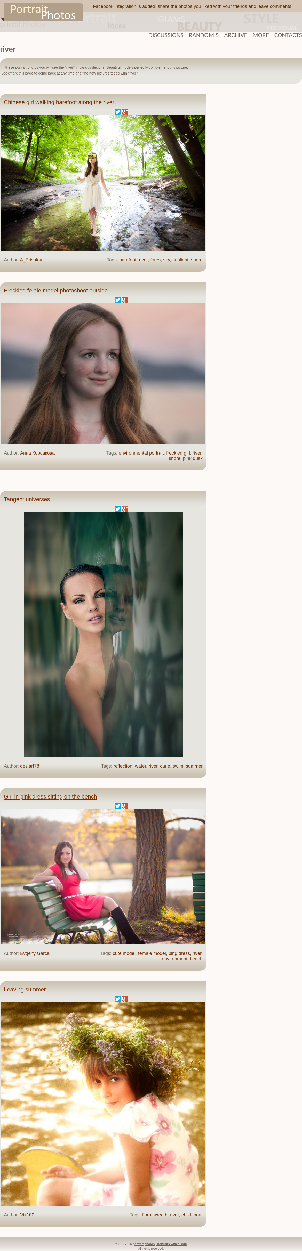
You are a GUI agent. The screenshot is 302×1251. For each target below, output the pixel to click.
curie (165, 766)
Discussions (166, 35)
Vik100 (27, 1214)
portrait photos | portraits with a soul (160, 1244)
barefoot (127, 259)
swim (178, 766)
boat (198, 1214)
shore (197, 259)
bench (196, 958)
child (186, 1214)
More (260, 35)
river (143, 259)
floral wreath (155, 1214)
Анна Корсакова (37, 453)
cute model (124, 953)
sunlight (180, 259)
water (140, 766)
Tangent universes (27, 499)
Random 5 (204, 35)
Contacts (288, 35)
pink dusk (193, 458)
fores (155, 259)
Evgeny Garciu (35, 953)
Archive (235, 35)
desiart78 (29, 766)
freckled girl (178, 453)
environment (174, 958)
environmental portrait (141, 453)
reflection (123, 766)
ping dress (179, 953)
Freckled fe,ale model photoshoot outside (56, 290)
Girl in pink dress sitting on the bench (50, 796)
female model (152, 953)
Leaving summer (25, 989)
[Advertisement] (257, 172)
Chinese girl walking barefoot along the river (59, 102)
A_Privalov (31, 259)
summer (194, 766)
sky (166, 259)
